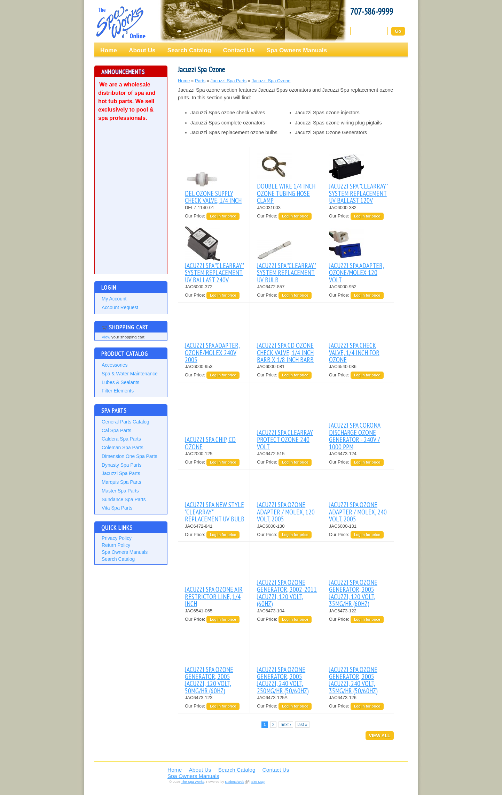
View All (379, 735)
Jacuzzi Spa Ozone (271, 80)
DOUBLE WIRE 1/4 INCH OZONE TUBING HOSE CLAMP (286, 193)
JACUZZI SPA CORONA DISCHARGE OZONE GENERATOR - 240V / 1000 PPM (355, 436)
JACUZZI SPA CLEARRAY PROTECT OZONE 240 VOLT (285, 439)
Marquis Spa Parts (121, 482)
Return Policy (116, 545)
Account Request (120, 307)
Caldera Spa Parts (121, 439)
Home (108, 50)
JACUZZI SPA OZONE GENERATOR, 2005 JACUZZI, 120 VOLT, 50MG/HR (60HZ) (209, 680)
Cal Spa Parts (116, 430)
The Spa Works (120, 22)
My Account (114, 298)
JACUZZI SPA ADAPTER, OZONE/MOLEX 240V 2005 (212, 352)
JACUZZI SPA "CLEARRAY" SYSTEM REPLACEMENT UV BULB (286, 272)
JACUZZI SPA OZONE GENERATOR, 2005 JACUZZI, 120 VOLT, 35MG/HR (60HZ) (353, 593)
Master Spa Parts (120, 491)
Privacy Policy (117, 538)
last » (302, 724)
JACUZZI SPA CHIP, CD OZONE (210, 443)
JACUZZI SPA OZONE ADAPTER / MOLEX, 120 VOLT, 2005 (286, 511)
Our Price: (195, 216)
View (106, 337)
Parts (200, 80)
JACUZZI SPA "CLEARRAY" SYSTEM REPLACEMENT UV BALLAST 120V (358, 193)
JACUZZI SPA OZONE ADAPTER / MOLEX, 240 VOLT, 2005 (358, 511)
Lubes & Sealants (120, 382)
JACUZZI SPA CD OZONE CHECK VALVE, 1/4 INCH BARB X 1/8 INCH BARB (285, 352)
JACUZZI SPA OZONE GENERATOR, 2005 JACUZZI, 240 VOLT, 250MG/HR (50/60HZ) (283, 680)
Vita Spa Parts (117, 508)
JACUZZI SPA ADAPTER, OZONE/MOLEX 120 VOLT (356, 272)
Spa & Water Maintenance (130, 373)
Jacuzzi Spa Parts (121, 473)
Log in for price (223, 216)
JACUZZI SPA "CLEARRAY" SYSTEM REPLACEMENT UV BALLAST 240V (214, 272)
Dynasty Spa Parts (121, 465)
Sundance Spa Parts (124, 499)
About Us (142, 50)
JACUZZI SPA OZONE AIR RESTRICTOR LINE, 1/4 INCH (214, 596)
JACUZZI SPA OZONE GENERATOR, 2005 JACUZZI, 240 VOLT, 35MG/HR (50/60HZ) (353, 680)
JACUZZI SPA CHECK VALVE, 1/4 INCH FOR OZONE (354, 352)
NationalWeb (234, 781)
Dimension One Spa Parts (129, 456)
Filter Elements (118, 390)
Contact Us (238, 50)
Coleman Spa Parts (122, 447)
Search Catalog (189, 50)
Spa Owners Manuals (297, 50)
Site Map (258, 781)
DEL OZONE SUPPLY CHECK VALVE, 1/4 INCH (213, 197)
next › (286, 724)
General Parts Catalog (125, 422)
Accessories (114, 365)
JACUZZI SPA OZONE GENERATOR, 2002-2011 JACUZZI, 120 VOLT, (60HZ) (287, 593)
